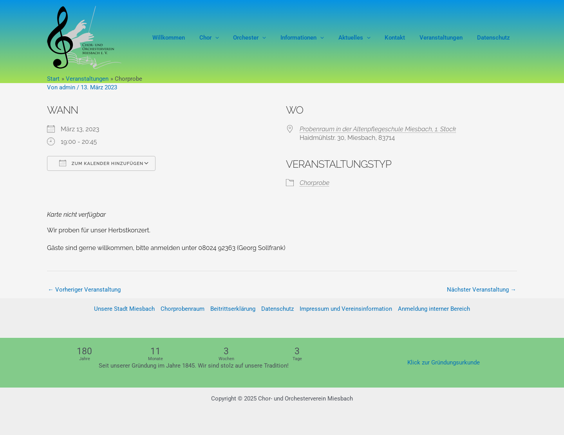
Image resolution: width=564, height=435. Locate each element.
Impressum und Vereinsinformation (346, 309)
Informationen (314, 37)
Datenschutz (494, 37)
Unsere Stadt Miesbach (124, 309)
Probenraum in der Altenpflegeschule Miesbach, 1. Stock (378, 129)
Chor (226, 37)
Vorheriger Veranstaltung (84, 289)
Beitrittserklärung (232, 309)
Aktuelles (363, 37)
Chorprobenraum (182, 309)
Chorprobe (314, 183)
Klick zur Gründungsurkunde (443, 362)
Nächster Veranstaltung (481, 289)
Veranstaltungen (444, 37)
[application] (232, 37)
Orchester (264, 37)
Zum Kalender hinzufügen (101, 163)
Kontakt (401, 37)
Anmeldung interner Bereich (434, 309)
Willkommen (188, 37)
